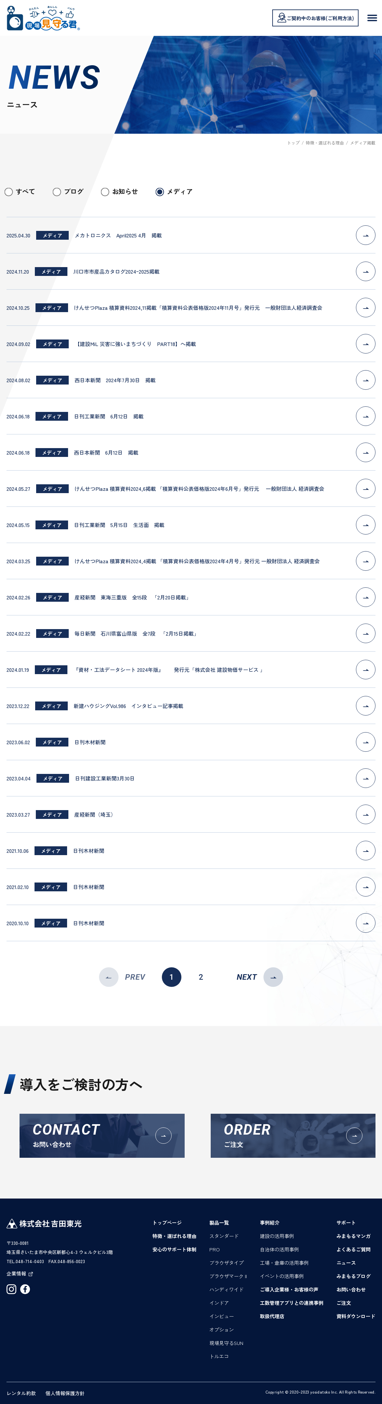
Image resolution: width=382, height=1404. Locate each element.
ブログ (73, 191)
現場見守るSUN (226, 1342)
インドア (219, 1302)
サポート (346, 1222)
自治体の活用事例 (279, 1249)
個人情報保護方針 (65, 1393)
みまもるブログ (353, 1276)
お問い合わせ (351, 1289)
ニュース (346, 1262)
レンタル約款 (21, 1393)
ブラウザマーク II (228, 1276)
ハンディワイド (226, 1289)
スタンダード (224, 1235)
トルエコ (219, 1356)
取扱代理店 (272, 1316)
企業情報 (20, 1273)
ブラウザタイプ (226, 1262)
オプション (221, 1329)
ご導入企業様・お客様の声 (289, 1289)
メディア (180, 191)
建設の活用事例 (277, 1235)
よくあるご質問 (353, 1249)
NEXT (260, 977)
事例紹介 (269, 1222)
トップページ (167, 1222)
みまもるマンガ (353, 1235)
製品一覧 (219, 1222)
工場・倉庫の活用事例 (284, 1262)
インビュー (221, 1316)
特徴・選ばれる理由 (174, 1235)
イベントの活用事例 (282, 1276)
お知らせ (125, 191)
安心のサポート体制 (174, 1249)
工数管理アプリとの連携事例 (291, 1302)
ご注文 (343, 1302)
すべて (25, 191)
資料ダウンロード (355, 1316)
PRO (214, 1249)
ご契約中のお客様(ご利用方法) (315, 18)
